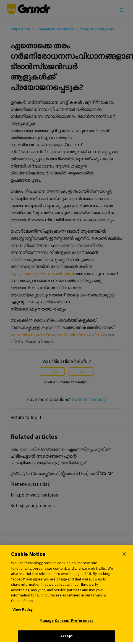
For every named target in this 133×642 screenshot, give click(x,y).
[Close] (124, 556)
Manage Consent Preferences (66, 622)
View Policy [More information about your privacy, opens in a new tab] (22, 611)
